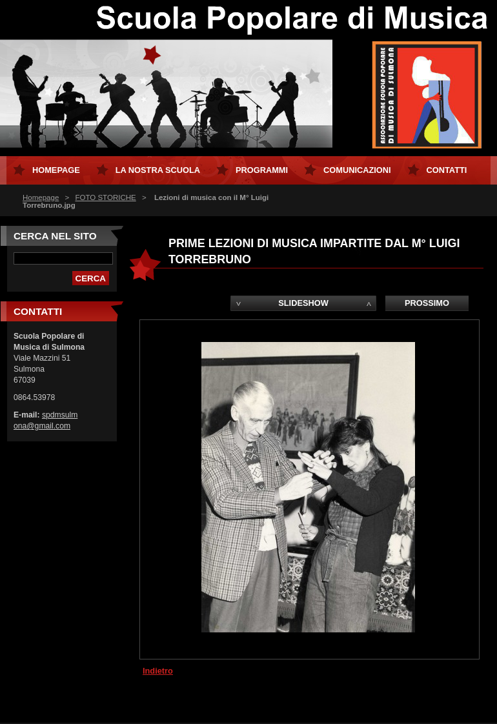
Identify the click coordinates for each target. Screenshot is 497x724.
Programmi (262, 170)
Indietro (158, 671)
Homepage (41, 197)
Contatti (447, 170)
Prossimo (427, 303)
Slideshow (303, 303)
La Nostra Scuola (158, 170)
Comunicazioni (357, 170)
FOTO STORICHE (105, 197)
